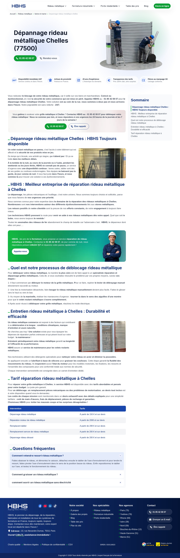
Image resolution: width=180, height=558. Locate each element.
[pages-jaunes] (164, 544)
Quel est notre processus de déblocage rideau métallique (148, 121)
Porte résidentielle (109, 6)
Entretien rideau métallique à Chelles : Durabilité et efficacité (148, 128)
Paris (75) (124, 510)
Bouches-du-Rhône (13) (131, 529)
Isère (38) (124, 522)
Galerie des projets (79, 514)
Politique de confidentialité (53, 545)
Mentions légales (31, 545)
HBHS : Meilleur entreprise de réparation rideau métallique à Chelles (149, 115)
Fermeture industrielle (82, 6)
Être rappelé (78, 126)
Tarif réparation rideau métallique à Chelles (146, 134)
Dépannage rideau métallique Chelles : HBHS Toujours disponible (150, 108)
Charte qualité (14, 545)
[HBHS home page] (19, 5)
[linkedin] (50, 506)
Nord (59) (124, 526)
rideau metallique (25, 14)
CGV (70, 545)
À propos (75, 510)
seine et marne (40, 14)
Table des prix (77, 522)
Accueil (13, 14)
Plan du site (76, 526)
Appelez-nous (20, 251)
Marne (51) (125, 537)
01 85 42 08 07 (25, 58)
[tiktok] (55, 506)
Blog (73, 518)
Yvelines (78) (126, 514)
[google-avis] (148, 544)
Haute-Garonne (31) (129, 533)
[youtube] (45, 506)
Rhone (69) (125, 518)
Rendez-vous (48, 58)
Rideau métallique (56, 6)
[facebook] (40, 506)
